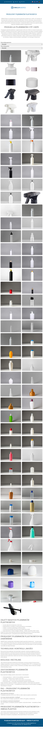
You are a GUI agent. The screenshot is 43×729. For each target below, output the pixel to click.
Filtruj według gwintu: (5, 46)
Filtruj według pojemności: (6, 42)
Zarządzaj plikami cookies (7, 727)
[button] (39, 7)
